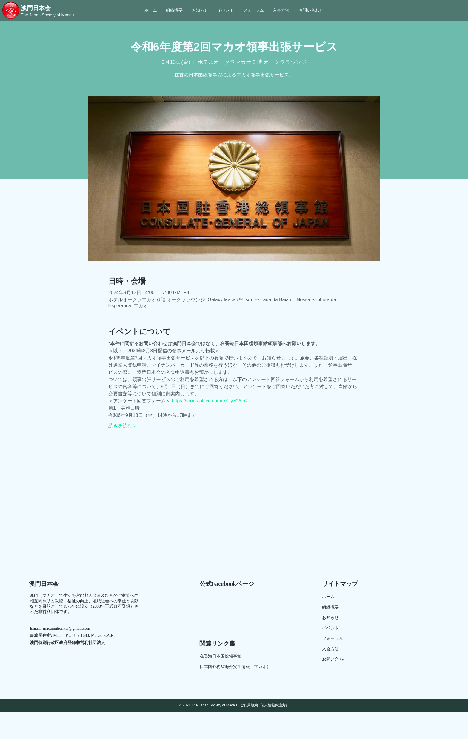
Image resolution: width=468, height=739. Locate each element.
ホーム (328, 596)
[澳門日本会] (47, 8)
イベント (330, 628)
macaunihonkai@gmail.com (66, 628)
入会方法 (330, 649)
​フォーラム (332, 638)
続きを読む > (122, 425)
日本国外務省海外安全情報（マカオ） (235, 666)
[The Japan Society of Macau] (48, 15)
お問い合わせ (334, 659)
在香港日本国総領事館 (220, 656)
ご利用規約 (249, 705)
